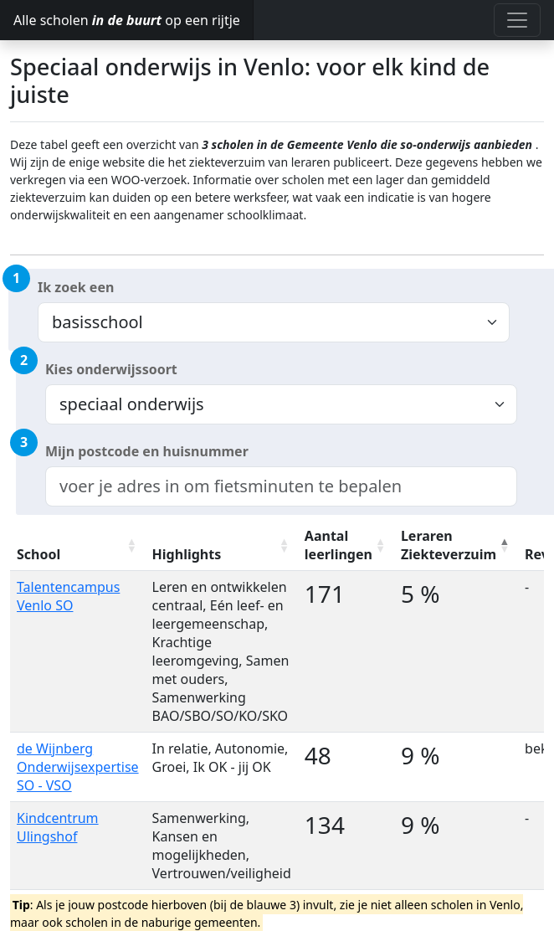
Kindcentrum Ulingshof (58, 827)
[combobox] (281, 486)
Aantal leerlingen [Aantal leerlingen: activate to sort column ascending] (338, 545)
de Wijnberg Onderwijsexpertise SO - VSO (78, 767)
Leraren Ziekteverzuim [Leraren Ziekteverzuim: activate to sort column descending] (448, 545)
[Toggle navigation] (517, 20)
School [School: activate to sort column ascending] (38, 554)
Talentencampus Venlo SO (68, 596)
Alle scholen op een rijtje (126, 20)
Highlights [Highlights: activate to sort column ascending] (187, 554)
